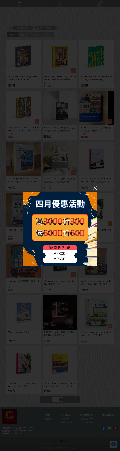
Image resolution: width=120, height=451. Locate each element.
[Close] (95, 188)
